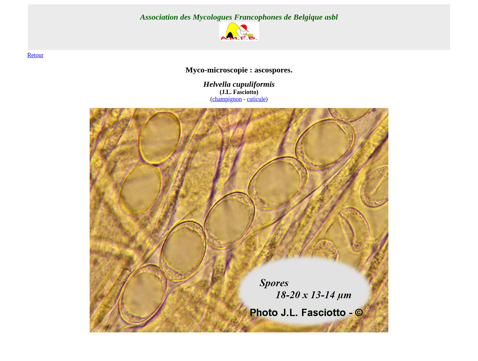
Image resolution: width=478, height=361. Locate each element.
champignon (227, 99)
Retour (35, 55)
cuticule (256, 99)
